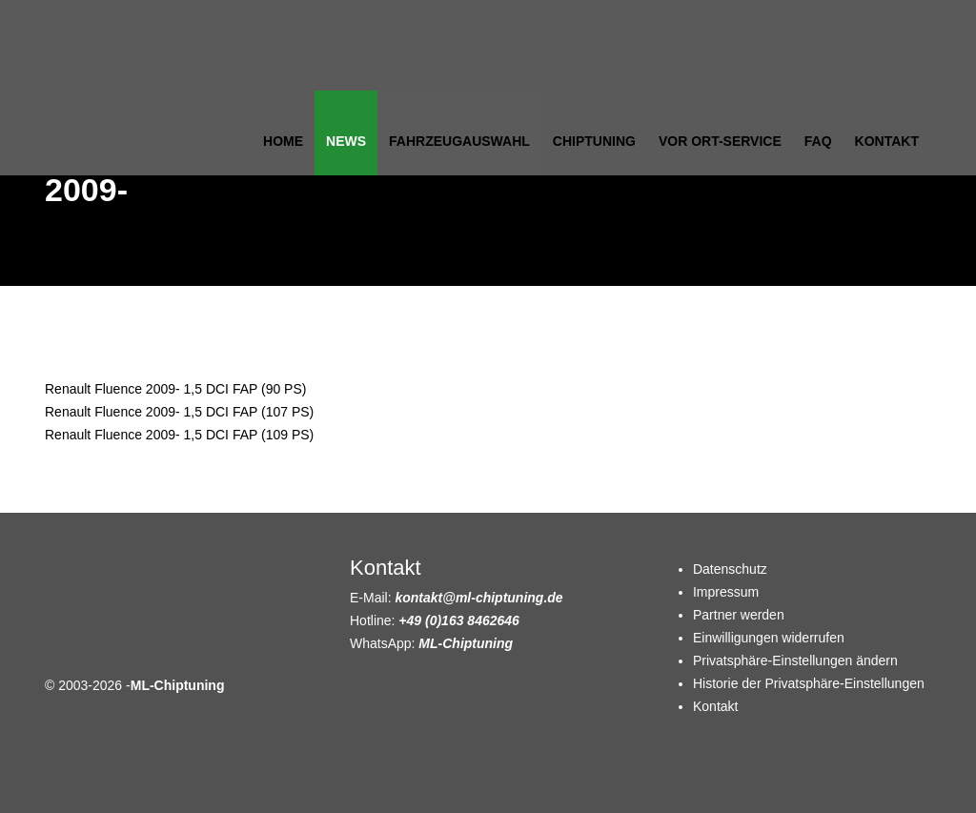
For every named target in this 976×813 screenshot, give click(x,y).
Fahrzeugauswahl (459, 141)
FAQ (818, 141)
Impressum (726, 592)
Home (283, 141)
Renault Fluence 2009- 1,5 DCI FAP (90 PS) (175, 388)
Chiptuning (594, 141)
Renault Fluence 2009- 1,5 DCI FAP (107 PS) (179, 411)
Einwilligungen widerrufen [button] (768, 637)
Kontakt (887, 141)
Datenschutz (730, 569)
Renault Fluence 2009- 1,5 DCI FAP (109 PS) (179, 434)
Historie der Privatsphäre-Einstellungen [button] (809, 683)
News (346, 141)
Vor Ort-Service (720, 141)
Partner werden (738, 614)
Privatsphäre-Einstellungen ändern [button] (795, 660)
